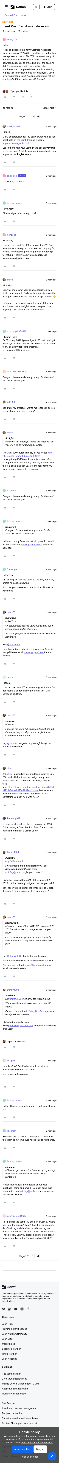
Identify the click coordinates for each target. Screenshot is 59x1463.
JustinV (11, 612)
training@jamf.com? (31, 544)
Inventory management (14, 1393)
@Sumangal (13, 644)
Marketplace (8, 1343)
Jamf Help (7, 1324)
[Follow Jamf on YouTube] (15, 1309)
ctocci (10, 279)
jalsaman (11, 1130)
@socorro (12, 743)
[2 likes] (15, 91)
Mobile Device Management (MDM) (20, 1383)
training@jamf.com (34, 652)
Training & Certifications (14, 1329)
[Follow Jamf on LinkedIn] (9, 1309)
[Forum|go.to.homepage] (17, 7)
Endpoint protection (12, 1413)
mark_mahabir (14, 126)
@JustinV (7, 774)
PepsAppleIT (13, 818)
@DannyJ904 (14, 956)
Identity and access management (19, 1408)
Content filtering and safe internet (19, 1423)
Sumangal (12, 569)
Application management (15, 1388)
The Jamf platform (11, 1373)
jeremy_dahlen (14, 203)
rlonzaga (11, 234)
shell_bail (12, 39)
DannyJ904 (13, 852)
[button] (6, 7)
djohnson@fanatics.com (21, 1025)
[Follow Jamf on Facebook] (28, 1309)
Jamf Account (9, 1358)
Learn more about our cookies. (37, 1442)
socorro (11, 677)
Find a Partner (9, 1353)
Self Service (8, 1403)
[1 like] (14, 1041)
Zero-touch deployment (14, 1378)
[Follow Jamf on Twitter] (3, 1309)
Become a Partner (11, 1348)
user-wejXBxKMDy (17, 371)
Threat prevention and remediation (20, 1418)
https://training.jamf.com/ (16, 143)
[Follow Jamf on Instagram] (22, 1309)
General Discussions (15, 15)
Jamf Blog (7, 1338)
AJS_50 (11, 402)
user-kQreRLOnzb (16, 1216)
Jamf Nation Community (14, 1333)
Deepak (11, 1060)
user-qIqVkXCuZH (16, 331)
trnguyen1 (12, 490)
